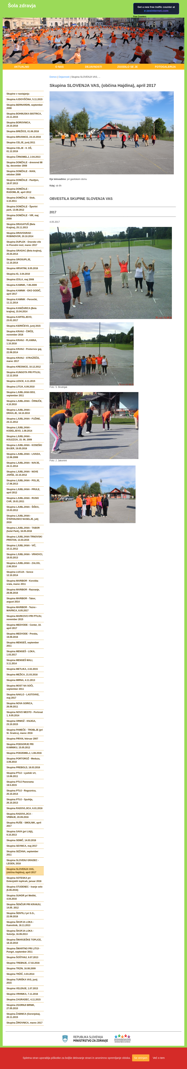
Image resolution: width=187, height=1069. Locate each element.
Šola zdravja (22, 5)
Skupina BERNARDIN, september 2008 (25, 107)
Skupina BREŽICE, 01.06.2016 (23, 131)
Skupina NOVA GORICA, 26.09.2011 (20, 705)
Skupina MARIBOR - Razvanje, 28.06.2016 (23, 591)
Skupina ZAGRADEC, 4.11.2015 (24, 999)
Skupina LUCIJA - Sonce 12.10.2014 (20, 574)
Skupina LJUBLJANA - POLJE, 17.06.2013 (23, 482)
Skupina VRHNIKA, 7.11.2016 (22, 994)
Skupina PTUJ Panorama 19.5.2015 (20, 783)
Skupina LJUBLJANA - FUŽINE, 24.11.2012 (24, 420)
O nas (59, 66)
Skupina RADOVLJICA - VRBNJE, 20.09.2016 (19, 815)
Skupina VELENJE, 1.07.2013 (22, 988)
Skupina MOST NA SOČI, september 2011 (20, 687)
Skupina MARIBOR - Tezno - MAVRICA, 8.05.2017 (22, 609)
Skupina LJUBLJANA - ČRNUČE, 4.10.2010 (24, 403)
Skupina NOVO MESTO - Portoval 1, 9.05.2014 (25, 714)
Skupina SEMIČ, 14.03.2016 (21, 840)
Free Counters (139, 17)
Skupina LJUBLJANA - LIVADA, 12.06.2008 (24, 456)
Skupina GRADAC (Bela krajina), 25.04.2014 (24, 252)
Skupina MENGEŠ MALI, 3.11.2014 (20, 662)
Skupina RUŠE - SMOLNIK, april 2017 (24, 824)
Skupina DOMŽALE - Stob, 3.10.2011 (21, 199)
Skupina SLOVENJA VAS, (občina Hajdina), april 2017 (21, 871)
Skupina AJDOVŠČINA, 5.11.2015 (24, 99)
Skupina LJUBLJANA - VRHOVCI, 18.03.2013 (25, 556)
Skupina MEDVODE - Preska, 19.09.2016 (22, 635)
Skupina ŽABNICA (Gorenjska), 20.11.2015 (23, 1016)
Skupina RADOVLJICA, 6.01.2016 (24, 808)
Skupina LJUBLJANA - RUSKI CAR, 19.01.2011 (23, 500)
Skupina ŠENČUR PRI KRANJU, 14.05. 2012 (24, 906)
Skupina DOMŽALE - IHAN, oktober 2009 (21, 173)
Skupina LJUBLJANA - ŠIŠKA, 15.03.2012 (23, 509)
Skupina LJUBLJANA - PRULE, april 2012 (23, 491)
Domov (53, 77)
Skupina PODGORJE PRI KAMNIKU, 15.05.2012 (20, 746)
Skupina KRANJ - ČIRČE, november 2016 (20, 333)
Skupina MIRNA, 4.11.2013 (21, 680)
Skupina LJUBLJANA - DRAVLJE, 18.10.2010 (19, 412)
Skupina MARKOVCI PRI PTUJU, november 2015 (24, 618)
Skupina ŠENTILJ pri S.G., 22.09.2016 (21, 915)
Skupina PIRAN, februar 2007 (22, 738)
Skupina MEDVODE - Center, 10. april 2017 (24, 627)
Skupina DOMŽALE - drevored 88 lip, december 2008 (24, 164)
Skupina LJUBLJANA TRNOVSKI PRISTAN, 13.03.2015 (24, 538)
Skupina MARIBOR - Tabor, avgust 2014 (21, 600)
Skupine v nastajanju (18, 93)
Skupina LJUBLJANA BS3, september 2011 (21, 394)
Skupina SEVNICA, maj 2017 (22, 846)
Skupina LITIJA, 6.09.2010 (21, 386)
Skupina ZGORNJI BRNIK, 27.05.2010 (21, 1007)
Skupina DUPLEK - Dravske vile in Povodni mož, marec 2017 (24, 243)
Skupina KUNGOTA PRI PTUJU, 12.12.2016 (24, 374)
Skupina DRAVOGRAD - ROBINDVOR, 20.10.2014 (20, 235)
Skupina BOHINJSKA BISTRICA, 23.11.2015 (24, 115)
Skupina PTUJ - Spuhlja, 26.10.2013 (20, 801)
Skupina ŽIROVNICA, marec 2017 (24, 1022)
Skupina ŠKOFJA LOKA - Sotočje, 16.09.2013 (20, 932)
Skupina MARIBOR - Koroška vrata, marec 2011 (22, 582)
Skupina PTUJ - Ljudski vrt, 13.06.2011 (21, 775)
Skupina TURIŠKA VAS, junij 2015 (22, 981)
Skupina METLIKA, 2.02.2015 (22, 669)
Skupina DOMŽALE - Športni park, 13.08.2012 (22, 208)
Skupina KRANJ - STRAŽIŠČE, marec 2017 (23, 360)
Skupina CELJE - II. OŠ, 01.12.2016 (19, 150)
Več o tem (159, 1057)
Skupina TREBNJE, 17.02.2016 (23, 963)
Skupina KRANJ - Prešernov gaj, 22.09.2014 (24, 351)
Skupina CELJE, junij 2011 (21, 142)
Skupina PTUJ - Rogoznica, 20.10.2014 (21, 792)
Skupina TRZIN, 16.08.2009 (21, 968)
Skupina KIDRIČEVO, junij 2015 (24, 326)
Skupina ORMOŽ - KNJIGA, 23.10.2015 (21, 723)
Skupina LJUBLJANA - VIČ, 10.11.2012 (21, 547)
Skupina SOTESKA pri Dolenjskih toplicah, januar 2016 (24, 880)
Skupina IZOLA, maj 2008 (20, 279)
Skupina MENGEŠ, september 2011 (23, 644)
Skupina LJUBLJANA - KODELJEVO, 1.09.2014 (19, 429)
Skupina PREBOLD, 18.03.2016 (23, 767)
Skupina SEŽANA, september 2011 (22, 853)
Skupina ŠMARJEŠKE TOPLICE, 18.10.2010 (24, 941)
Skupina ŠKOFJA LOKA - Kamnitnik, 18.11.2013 (20, 924)
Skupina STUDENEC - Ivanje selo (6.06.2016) (24, 888)
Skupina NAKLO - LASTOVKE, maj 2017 (23, 696)
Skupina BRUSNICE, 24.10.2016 (24, 137)
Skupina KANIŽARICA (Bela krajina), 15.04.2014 (22, 310)
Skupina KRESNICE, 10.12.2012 (24, 366)
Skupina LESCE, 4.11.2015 (21, 381)
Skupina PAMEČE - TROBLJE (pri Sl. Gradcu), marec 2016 (25, 731)
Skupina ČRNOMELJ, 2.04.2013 (23, 157)
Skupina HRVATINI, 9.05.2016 (22, 268)
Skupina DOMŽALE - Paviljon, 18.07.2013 (23, 182)
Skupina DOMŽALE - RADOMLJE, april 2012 (19, 191)
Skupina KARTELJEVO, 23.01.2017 (19, 319)
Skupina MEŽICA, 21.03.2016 (22, 674)
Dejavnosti (93, 66)
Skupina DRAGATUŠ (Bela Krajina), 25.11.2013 (21, 226)
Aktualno (21, 66)
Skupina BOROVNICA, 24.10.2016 (19, 124)
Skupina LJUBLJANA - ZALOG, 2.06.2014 (23, 565)
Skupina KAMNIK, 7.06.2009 (22, 285)
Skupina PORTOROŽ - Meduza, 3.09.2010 (23, 760)
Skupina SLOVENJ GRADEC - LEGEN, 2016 (23, 862)
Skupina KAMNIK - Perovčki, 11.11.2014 (22, 301)
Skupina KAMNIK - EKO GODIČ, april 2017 (24, 292)
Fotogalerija (165, 66)
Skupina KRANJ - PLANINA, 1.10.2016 (22, 342)
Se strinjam (140, 1057)
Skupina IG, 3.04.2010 (18, 274)
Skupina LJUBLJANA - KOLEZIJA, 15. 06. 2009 (19, 438)
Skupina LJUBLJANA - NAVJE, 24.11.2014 (23, 464)
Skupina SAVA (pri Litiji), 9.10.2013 (20, 833)
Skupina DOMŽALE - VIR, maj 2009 (22, 217)
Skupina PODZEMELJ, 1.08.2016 (24, 753)
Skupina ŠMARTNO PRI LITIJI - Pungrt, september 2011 (23, 950)
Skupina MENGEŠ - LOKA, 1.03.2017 (21, 653)
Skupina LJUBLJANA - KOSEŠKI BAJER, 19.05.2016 (24, 447)
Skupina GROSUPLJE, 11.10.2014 (19, 261)
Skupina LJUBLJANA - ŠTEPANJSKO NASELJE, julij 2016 (22, 519)
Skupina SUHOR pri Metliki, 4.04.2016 (21, 897)
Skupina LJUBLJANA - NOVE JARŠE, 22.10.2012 (22, 473)
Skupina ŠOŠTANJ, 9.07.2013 (22, 957)
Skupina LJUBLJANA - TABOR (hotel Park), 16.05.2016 (23, 529)
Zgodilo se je (127, 66)
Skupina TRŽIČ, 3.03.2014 (20, 974)
